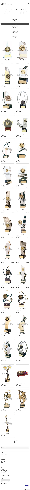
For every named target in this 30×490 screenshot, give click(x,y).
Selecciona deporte (15, 26)
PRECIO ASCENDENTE (15, 32)
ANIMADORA (15, 27)
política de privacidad (6, 481)
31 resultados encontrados (15, 19)
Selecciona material (15, 29)
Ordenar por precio (15, 31)
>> (17, 20)
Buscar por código (15, 36)
